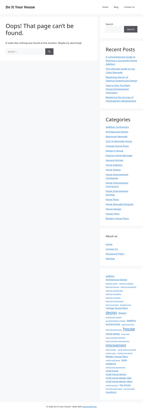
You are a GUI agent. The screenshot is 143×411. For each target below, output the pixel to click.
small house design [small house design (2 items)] (116, 374)
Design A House (114, 150)
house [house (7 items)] (129, 329)
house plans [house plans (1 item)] (125, 334)
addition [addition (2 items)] (110, 276)
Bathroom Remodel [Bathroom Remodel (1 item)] (112, 287)
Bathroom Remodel (116, 136)
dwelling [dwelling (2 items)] (131, 320)
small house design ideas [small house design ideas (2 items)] (119, 381)
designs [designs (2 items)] (122, 313)
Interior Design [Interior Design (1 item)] (111, 350)
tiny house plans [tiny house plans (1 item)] (129, 389)
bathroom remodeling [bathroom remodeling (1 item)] (113, 294)
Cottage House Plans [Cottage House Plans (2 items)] (117, 308)
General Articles (114, 160)
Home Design (113, 169)
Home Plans (112, 199)
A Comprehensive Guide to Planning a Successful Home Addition (121, 60)
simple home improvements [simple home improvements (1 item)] (115, 367)
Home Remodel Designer (120, 204)
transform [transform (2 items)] (111, 392)
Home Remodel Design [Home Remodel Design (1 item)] (114, 330)
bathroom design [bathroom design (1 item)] (112, 284)
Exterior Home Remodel (119, 155)
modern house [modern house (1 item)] (111, 353)
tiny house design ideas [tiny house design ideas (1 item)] (114, 389)
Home (105, 7)
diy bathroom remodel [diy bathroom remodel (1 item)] (113, 317)
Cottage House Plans (117, 146)
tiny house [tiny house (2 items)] (125, 385)
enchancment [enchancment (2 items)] (113, 324)
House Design (113, 209)
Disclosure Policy (115, 253)
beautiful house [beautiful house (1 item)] (125, 305)
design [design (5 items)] (111, 312)
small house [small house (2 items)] (112, 370)
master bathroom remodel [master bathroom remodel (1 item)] (127, 350)
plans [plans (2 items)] (124, 360)
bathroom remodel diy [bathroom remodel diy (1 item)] (128, 287)
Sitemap (110, 258)
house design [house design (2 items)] (113, 333)
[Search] (49, 51)
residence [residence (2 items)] (111, 363)
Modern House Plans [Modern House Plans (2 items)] (117, 356)
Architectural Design (117, 131)
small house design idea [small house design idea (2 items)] (118, 377)
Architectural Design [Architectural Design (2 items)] (116, 279)
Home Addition (114, 165)
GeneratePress (89, 406)
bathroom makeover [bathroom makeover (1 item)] (126, 284)
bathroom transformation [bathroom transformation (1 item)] (115, 301)
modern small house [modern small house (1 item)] (113, 360)
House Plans (112, 213)
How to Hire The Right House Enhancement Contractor (118, 89)
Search (109, 24)
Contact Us (129, 7)
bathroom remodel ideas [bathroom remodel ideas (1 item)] (114, 291)
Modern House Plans (117, 218)
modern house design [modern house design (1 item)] (125, 353)
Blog (116, 7)
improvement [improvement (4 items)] (116, 345)
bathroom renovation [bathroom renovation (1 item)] (113, 298)
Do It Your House (20, 7)
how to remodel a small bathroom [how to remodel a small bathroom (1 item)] (117, 341)
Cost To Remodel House (119, 141)
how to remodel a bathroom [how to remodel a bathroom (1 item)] (115, 338)
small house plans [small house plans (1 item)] (112, 385)
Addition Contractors (117, 127)
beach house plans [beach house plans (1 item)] (112, 305)
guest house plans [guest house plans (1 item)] (128, 324)
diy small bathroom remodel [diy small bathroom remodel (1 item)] (116, 321)
